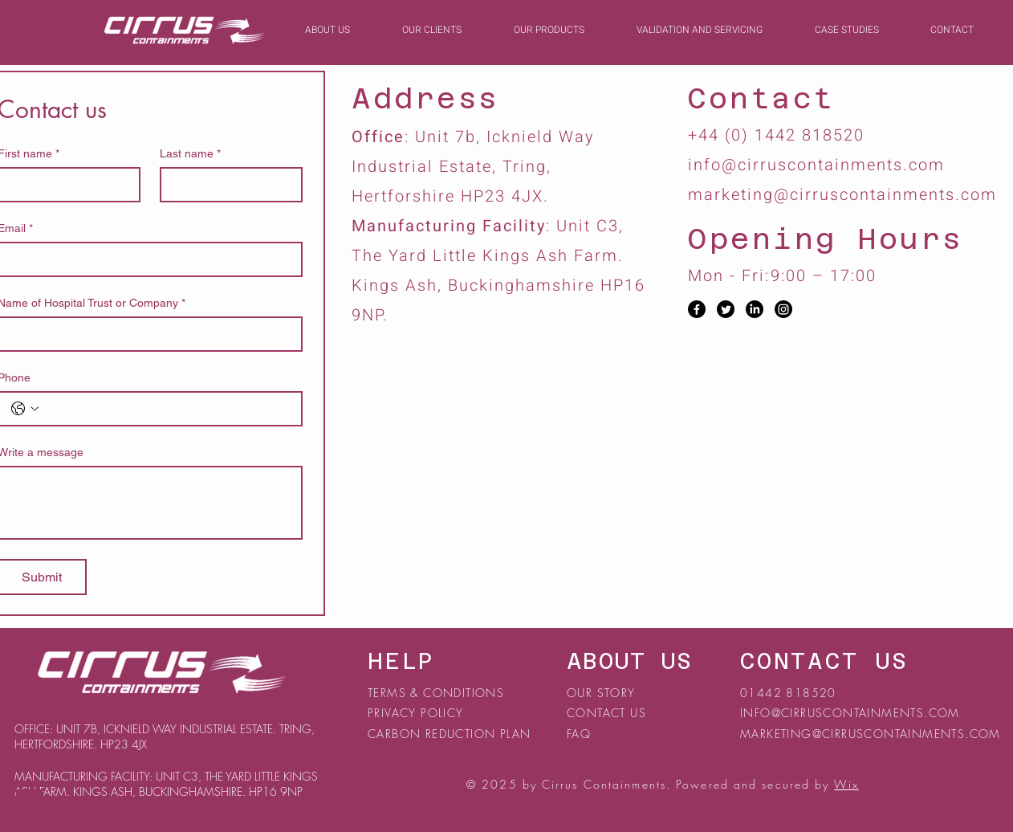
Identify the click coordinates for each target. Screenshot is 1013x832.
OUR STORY (601, 692)
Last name (190, 154)
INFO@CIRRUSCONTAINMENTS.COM (850, 712)
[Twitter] (725, 309)
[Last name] (226, 185)
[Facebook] (697, 309)
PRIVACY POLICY (418, 712)
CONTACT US (606, 712)
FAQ (579, 733)
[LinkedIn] (754, 309)
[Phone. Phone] (166, 409)
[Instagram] (783, 309)
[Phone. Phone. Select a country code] (25, 408)
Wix (846, 784)
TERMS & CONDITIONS (436, 692)
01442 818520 (788, 692)
